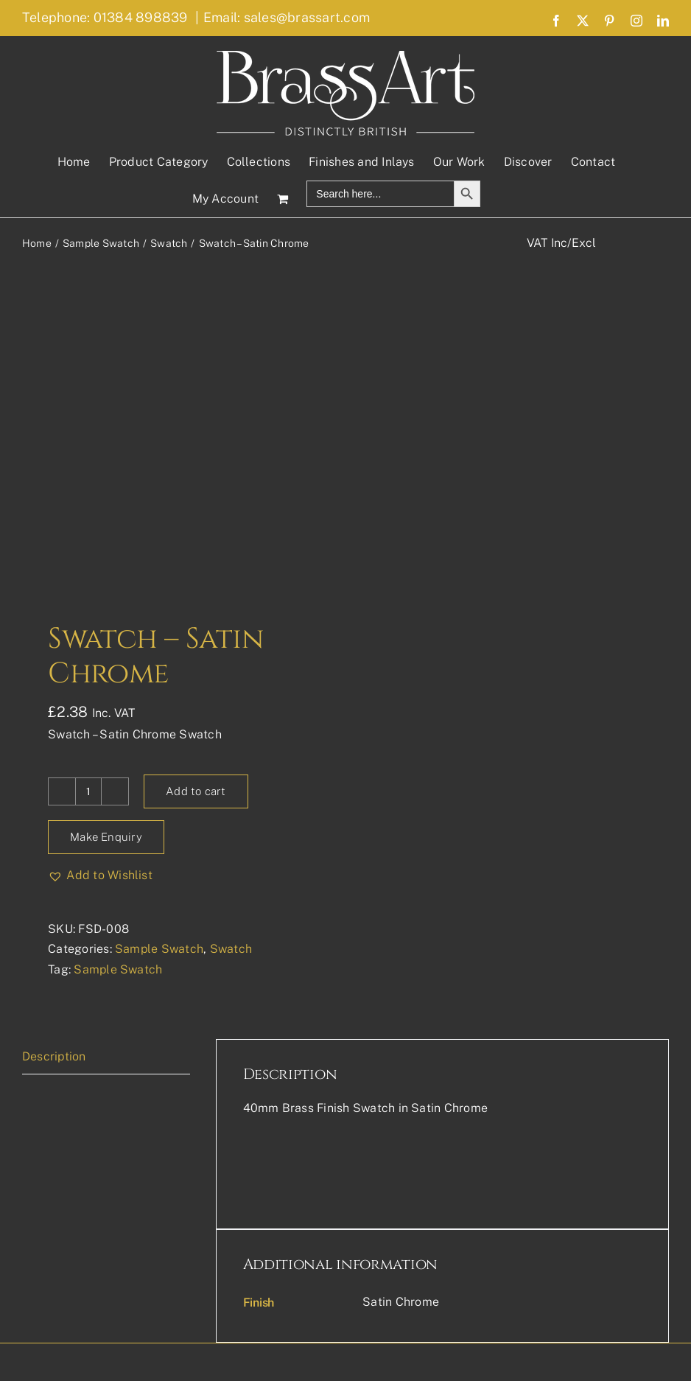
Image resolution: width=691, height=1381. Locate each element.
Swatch (231, 949)
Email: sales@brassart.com (286, 17)
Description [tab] (54, 1056)
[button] (100, 875)
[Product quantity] (88, 791)
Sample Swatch (159, 949)
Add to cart (195, 791)
